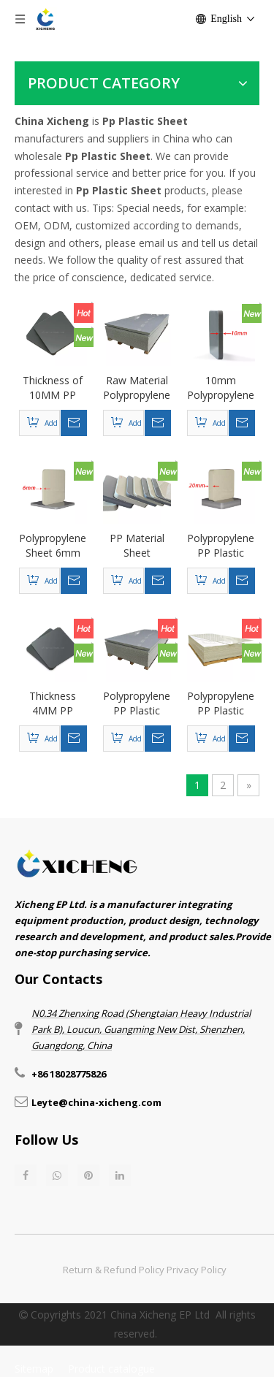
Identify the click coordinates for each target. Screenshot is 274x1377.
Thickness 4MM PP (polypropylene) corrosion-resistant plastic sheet (53, 703)
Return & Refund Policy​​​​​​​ (113, 1269)
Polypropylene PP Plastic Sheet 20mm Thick (220, 545)
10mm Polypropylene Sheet (220, 388)
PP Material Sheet (137, 545)
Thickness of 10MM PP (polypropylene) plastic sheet (53, 388)
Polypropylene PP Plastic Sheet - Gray (136, 703)
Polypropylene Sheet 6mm (52, 545)
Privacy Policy (197, 1269)
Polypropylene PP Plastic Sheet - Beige (220, 703)
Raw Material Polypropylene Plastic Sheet (136, 388)
